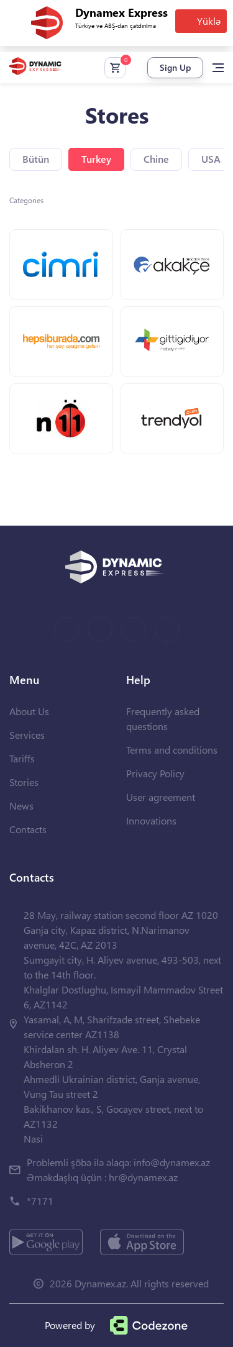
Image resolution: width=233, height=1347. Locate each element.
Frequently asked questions (162, 719)
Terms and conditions (171, 749)
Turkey (96, 158)
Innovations (151, 820)
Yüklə (209, 20)
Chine (156, 158)
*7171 (40, 1200)
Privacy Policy (155, 773)
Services (27, 734)
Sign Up (175, 67)
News (21, 805)
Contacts (28, 829)
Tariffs (22, 758)
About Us (29, 711)
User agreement (160, 796)
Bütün (35, 158)
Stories (24, 781)
